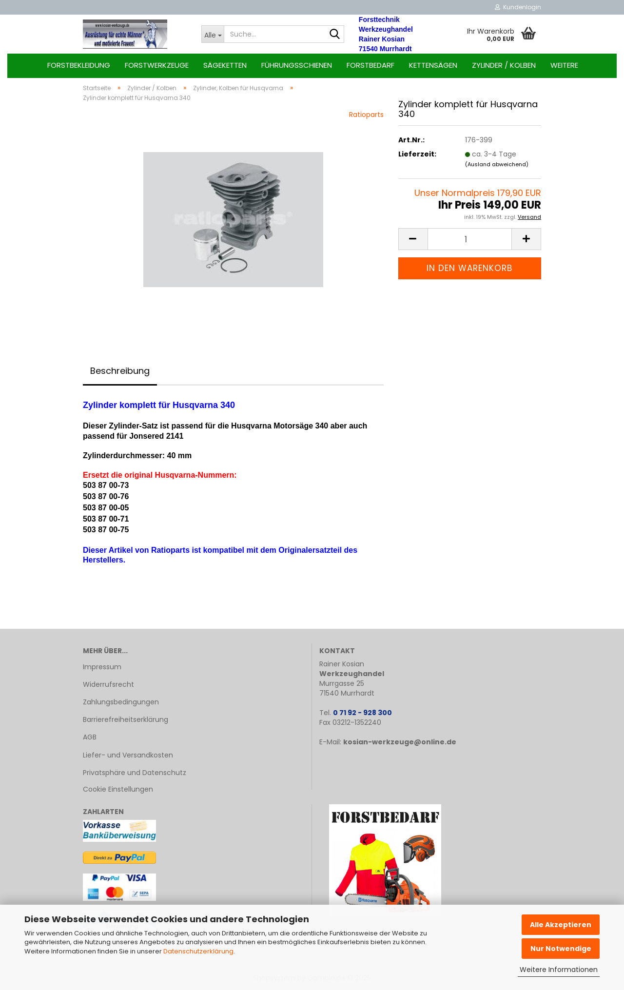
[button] (413, 239)
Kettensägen (433, 65)
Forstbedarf (370, 65)
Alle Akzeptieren (560, 925)
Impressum (102, 667)
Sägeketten (225, 65)
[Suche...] (212, 34)
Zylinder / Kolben (504, 65)
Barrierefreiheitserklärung (125, 719)
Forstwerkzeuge (157, 65)
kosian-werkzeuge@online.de (399, 742)
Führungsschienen (296, 65)
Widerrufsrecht (108, 684)
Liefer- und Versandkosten (128, 755)
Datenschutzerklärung (198, 951)
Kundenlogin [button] (518, 7)
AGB (90, 737)
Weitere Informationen (559, 969)
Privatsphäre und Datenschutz (134, 772)
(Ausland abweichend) (496, 164)
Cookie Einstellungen (118, 789)
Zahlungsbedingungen (121, 702)
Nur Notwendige (560, 948)
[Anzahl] (470, 239)
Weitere (564, 65)
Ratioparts (366, 114)
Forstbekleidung (78, 65)
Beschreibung (120, 371)
